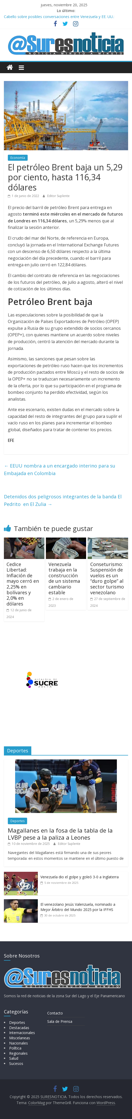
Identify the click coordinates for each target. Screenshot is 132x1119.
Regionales (18, 1053)
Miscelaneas (19, 1037)
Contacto (55, 1013)
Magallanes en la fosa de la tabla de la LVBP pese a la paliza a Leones (60, 833)
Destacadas (19, 1027)
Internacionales (22, 1032)
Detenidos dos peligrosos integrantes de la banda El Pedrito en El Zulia (63, 500)
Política (15, 1048)
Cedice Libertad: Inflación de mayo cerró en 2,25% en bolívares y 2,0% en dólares (23, 584)
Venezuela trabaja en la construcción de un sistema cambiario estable (64, 578)
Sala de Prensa (59, 1021)
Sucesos (16, 1063)
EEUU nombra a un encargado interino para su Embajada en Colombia (59, 469)
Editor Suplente (58, 196)
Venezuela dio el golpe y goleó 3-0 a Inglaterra (79, 876)
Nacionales (18, 1043)
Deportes (17, 821)
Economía (17, 157)
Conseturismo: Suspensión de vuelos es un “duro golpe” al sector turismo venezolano (107, 578)
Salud (13, 1058)
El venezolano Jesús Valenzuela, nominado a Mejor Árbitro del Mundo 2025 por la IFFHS (77, 907)
